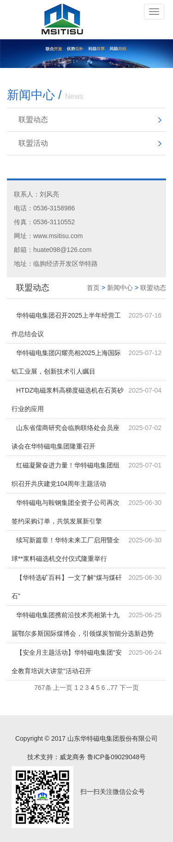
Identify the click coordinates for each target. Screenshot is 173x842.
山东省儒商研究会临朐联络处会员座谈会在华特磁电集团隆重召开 (65, 437)
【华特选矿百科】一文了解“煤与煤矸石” (67, 587)
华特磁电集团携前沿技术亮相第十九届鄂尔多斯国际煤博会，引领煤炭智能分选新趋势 (83, 624)
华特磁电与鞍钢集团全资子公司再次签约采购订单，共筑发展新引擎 (65, 512)
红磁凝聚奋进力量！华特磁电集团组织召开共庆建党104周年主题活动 (65, 474)
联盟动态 (33, 119)
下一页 (129, 687)
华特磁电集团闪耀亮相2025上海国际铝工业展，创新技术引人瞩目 (66, 362)
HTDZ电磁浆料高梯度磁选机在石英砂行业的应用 (68, 399)
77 (114, 687)
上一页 (62, 687)
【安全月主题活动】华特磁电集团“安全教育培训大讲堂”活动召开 (67, 662)
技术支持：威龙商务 (56, 757)
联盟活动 (33, 143)
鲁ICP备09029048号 (116, 757)
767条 (42, 687)
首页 (93, 287)
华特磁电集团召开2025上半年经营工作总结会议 (66, 325)
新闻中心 (120, 287)
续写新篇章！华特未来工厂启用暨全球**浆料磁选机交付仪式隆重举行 (65, 549)
